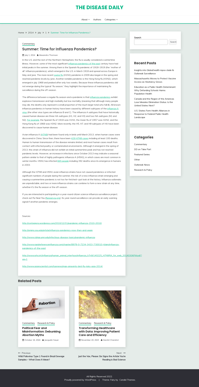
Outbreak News (142, 164)
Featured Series (142, 154)
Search (137, 37)
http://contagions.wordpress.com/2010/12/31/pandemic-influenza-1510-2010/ (62, 223)
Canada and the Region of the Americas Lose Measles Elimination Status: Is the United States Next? (154, 102)
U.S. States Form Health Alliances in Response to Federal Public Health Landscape (152, 114)
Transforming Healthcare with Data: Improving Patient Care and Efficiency (99, 331)
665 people (63, 161)
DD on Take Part (142, 149)
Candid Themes (127, 379)
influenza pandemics (100, 97)
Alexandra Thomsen (48, 55)
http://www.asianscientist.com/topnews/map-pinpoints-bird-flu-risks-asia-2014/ (62, 266)
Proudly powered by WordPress (80, 379)
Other (137, 159)
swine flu (58, 75)
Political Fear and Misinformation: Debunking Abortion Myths (41, 331)
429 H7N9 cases (79, 138)
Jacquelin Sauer (51, 340)
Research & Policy (46, 323)
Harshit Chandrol (111, 340)
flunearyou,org (53, 198)
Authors (97, 19)
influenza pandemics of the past (84, 63)
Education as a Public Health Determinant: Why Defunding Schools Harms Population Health (155, 90)
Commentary (28, 43)
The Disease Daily (99, 7)
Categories (110, 19)
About (84, 19)
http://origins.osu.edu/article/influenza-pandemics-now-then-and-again (57, 230)
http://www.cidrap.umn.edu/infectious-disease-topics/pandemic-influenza (58, 237)
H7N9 (44, 134)
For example (33, 120)
